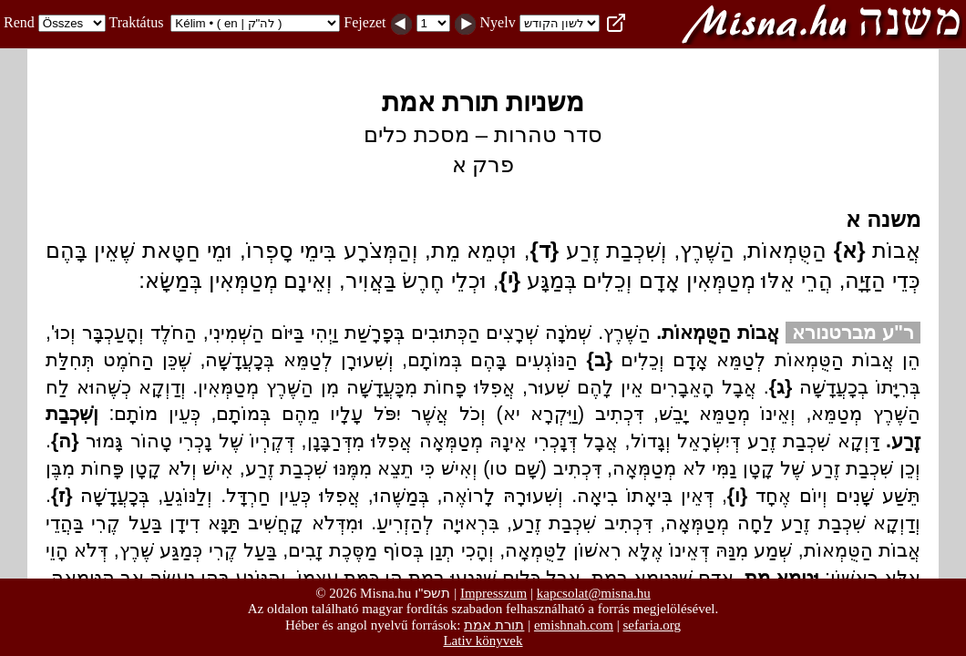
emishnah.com (573, 625)
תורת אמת (494, 624)
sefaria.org (652, 625)
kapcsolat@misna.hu (594, 593)
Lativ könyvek (482, 640)
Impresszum (493, 593)
